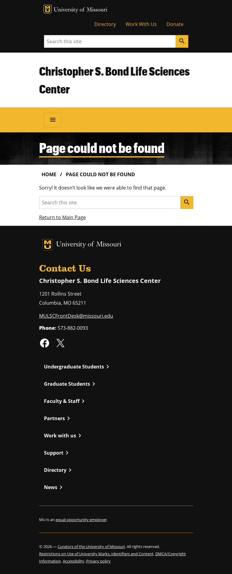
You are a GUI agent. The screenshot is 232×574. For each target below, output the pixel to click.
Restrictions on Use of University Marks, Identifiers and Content (96, 553)
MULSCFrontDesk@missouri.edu (76, 316)
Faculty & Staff (65, 401)
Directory (105, 24)
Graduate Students (70, 384)
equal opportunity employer (81, 519)
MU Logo (48, 9)
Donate (174, 24)
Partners (58, 418)
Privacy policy (98, 561)
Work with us (63, 435)
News (54, 487)
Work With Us (141, 24)
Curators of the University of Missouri (91, 546)
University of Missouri (80, 10)
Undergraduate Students (77, 366)
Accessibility (73, 561)
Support (57, 452)
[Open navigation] (53, 119)
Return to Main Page (62, 217)
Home (49, 174)
